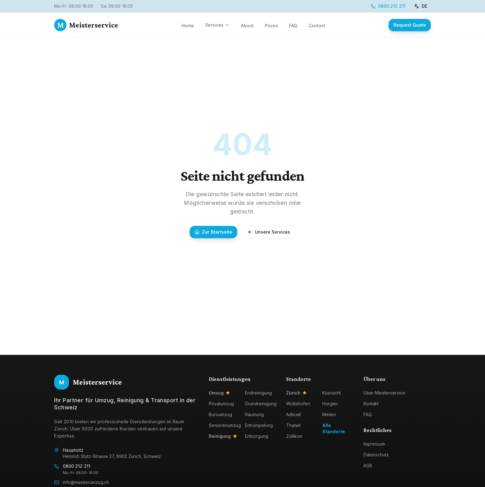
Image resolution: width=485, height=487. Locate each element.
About (247, 25)
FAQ (293, 25)
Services (217, 25)
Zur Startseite (213, 232)
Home (188, 25)
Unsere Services (268, 232)
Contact (316, 25)
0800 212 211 (388, 6)
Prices (271, 25)
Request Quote (409, 25)
